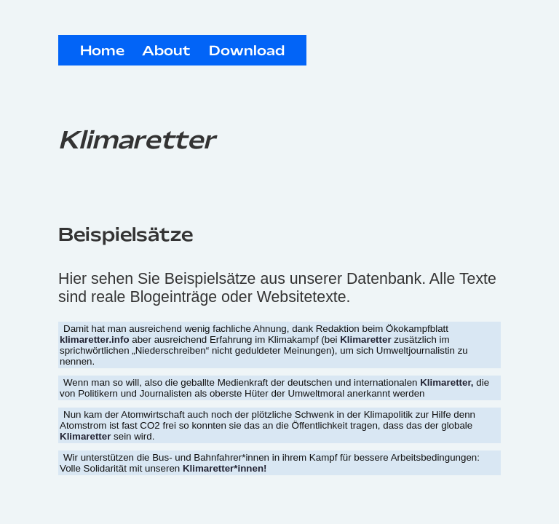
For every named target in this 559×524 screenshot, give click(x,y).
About (166, 51)
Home (102, 51)
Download (247, 51)
